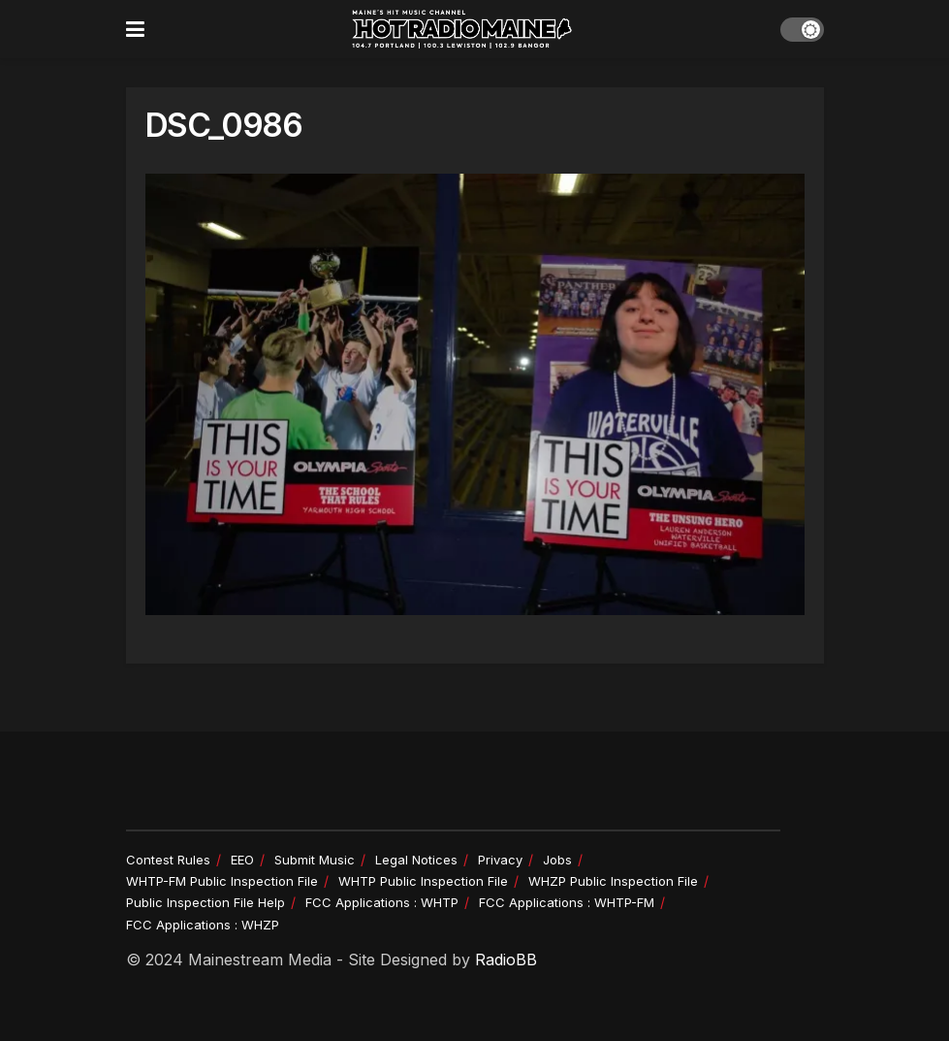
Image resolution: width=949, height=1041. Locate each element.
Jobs (557, 859)
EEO (242, 859)
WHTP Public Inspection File (423, 881)
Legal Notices (416, 859)
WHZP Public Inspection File (613, 881)
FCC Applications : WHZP (202, 924)
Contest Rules (168, 859)
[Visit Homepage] (462, 29)
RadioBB (506, 959)
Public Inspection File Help (205, 902)
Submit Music (314, 859)
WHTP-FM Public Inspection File (222, 881)
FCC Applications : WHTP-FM (566, 902)
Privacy (500, 859)
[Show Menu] (135, 29)
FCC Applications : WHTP (382, 902)
